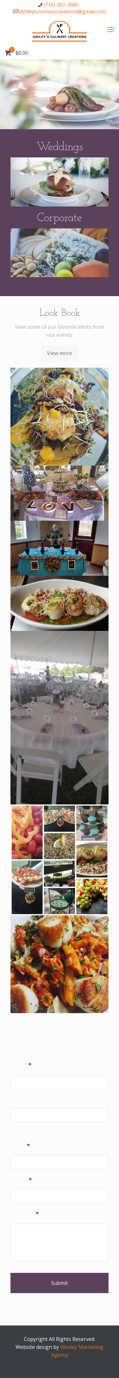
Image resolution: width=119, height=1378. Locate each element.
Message (24, 1213)
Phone (21, 1180)
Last (15, 1132)
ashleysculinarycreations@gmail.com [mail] (62, 11)
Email (20, 1145)
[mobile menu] (110, 29)
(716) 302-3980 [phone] (60, 4)
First (15, 1100)
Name (20, 1065)
